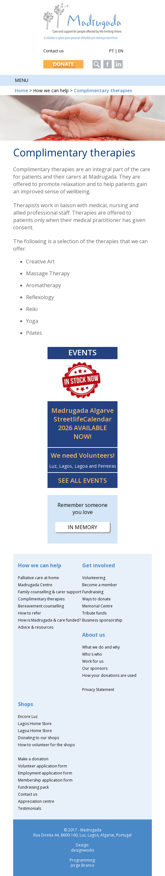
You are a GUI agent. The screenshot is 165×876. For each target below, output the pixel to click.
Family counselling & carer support (49, 592)
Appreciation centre (36, 801)
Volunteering (93, 577)
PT (111, 51)
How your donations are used (109, 675)
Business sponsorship (102, 620)
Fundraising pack (33, 787)
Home (21, 90)
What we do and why (101, 647)
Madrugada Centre (35, 585)
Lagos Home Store (35, 723)
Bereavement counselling (41, 606)
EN (120, 51)
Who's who (92, 654)
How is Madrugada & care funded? (49, 620)
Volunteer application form (42, 766)
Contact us (53, 51)
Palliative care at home (38, 577)
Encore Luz (28, 716)
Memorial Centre (97, 606)
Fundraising (92, 592)
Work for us (92, 661)
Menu (21, 80)
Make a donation (33, 759)
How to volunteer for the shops (46, 745)
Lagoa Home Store (35, 730)
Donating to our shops (38, 737)
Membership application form (45, 780)
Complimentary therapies (103, 90)
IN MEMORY (82, 527)
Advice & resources (35, 627)
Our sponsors (95, 668)
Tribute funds (94, 613)
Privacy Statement (98, 689)
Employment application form (45, 773)
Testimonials (29, 808)
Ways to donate (96, 599)
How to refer (29, 613)
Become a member (99, 585)
